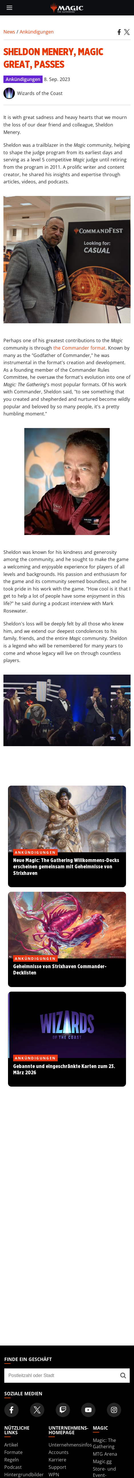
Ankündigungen (37, 32)
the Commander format (79, 348)
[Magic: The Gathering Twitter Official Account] (37, 1410)
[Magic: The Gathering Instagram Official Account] (114, 1410)
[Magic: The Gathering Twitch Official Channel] (63, 1410)
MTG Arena (105, 1454)
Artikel (11, 1445)
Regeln (11, 1460)
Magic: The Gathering (104, 1443)
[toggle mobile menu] (9, 7)
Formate (13, 1452)
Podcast (13, 1467)
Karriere (57, 1460)
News (9, 32)
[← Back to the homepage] (67, 7)
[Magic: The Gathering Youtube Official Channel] (88, 1410)
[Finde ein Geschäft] (123, 1375)
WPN (54, 1474)
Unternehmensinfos (70, 1445)
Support (57, 1467)
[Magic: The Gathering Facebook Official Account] (11, 1410)
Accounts (59, 1452)
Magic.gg (102, 1461)
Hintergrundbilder (24, 1474)
